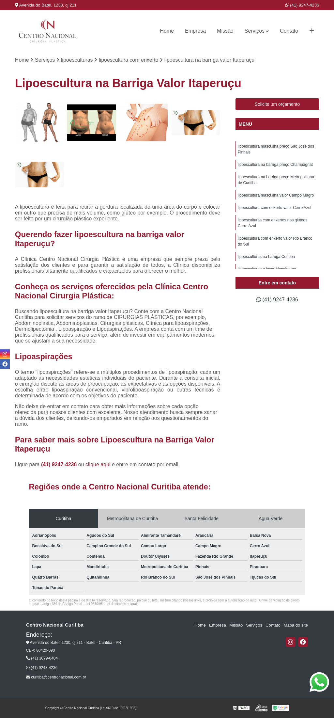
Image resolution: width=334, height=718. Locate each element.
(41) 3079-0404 (42, 658)
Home (167, 31)
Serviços (255, 31)
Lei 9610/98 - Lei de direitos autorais (111, 604)
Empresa (195, 31)
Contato (289, 31)
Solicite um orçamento (277, 104)
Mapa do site (296, 625)
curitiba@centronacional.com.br (56, 677)
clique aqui (98, 464)
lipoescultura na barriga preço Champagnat (275, 164)
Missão (225, 31)
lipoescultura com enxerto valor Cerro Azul (274, 207)
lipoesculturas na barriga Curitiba (266, 256)
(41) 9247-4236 (302, 5)
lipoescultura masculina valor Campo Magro (276, 195)
